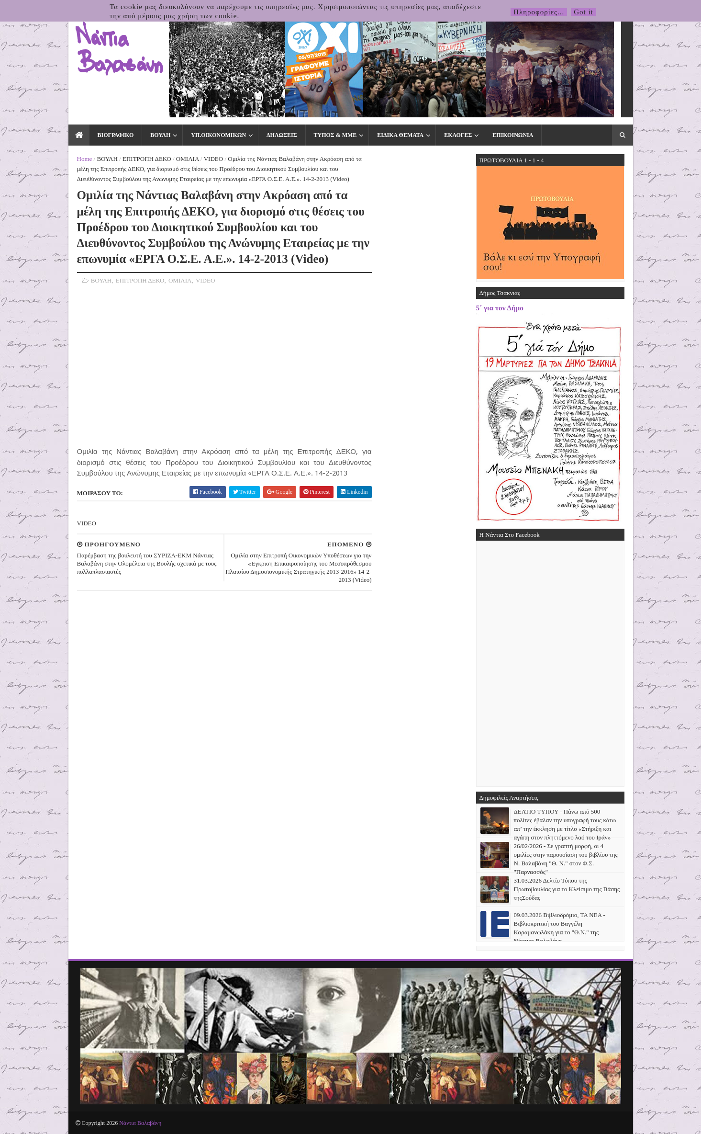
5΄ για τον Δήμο (499, 308)
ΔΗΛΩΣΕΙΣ (282, 135)
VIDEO (213, 158)
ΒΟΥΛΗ (160, 135)
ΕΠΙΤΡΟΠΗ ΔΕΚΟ (146, 158)
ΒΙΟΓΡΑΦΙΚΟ (116, 135)
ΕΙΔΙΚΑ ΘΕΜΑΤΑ (400, 135)
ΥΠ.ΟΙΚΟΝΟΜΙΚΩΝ (218, 135)
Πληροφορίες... (538, 12)
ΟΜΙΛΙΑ (187, 158)
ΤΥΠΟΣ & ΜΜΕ (335, 135)
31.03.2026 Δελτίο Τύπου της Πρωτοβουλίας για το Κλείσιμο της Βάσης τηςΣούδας (567, 889)
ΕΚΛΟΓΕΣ (458, 135)
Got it (583, 12)
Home (84, 158)
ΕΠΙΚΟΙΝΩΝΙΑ (512, 135)
